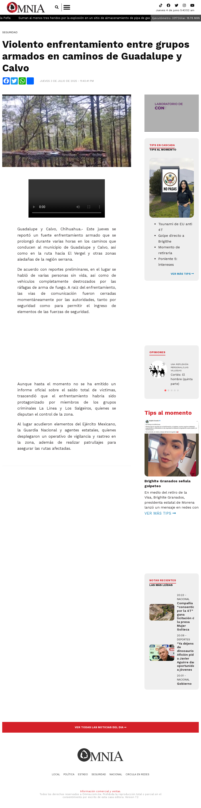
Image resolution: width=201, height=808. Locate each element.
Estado (83, 774)
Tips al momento (162, 149)
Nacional (116, 774)
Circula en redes (137, 774)
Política (68, 774)
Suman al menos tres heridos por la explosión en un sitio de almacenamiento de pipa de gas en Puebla (103, 18)
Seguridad (10, 32)
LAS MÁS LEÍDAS (161, 585)
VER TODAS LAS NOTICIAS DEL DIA (100, 727)
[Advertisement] (66, 346)
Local (56, 774)
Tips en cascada (162, 145)
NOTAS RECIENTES (162, 580)
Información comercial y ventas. (100, 791)
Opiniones (157, 352)
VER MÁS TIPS (182, 273)
